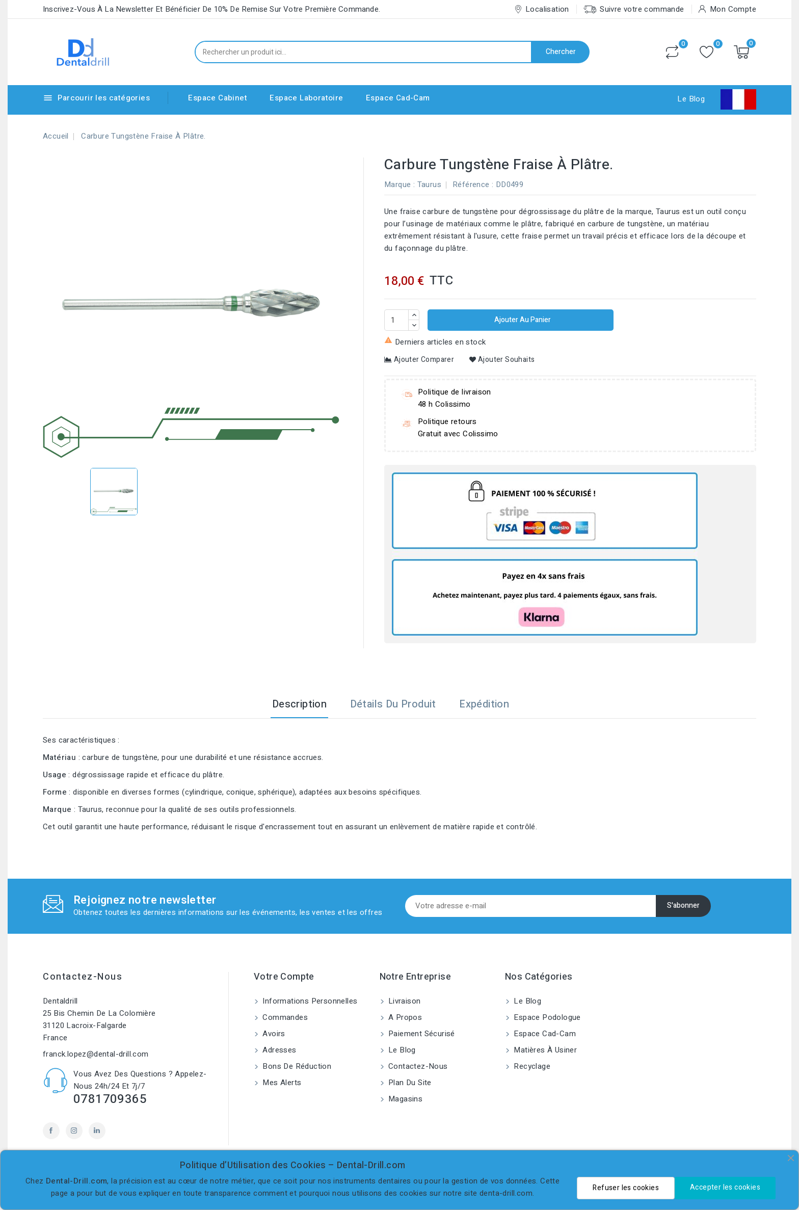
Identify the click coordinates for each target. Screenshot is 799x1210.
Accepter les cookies (725, 1187)
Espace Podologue (546, 1017)
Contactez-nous (82, 977)
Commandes (284, 1017)
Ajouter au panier (522, 319)
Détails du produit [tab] (393, 704)
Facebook (51, 1130)
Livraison (403, 1001)
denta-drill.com (506, 1193)
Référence (471, 184)
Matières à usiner (544, 1050)
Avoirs (272, 1033)
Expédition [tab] (484, 704)
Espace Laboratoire (306, 97)
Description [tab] (299, 704)
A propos (404, 1017)
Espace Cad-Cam (398, 97)
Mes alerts (280, 1082)
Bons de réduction (295, 1066)
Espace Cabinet (217, 97)
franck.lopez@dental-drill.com (96, 1054)
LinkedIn (97, 1130)
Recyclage (531, 1066)
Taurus (429, 184)
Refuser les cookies (626, 1187)
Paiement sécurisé (420, 1033)
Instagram (74, 1130)
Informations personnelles (308, 1001)
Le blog (401, 1050)
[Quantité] (396, 320)
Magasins (404, 1098)
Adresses (278, 1050)
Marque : (399, 184)
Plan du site (409, 1082)
